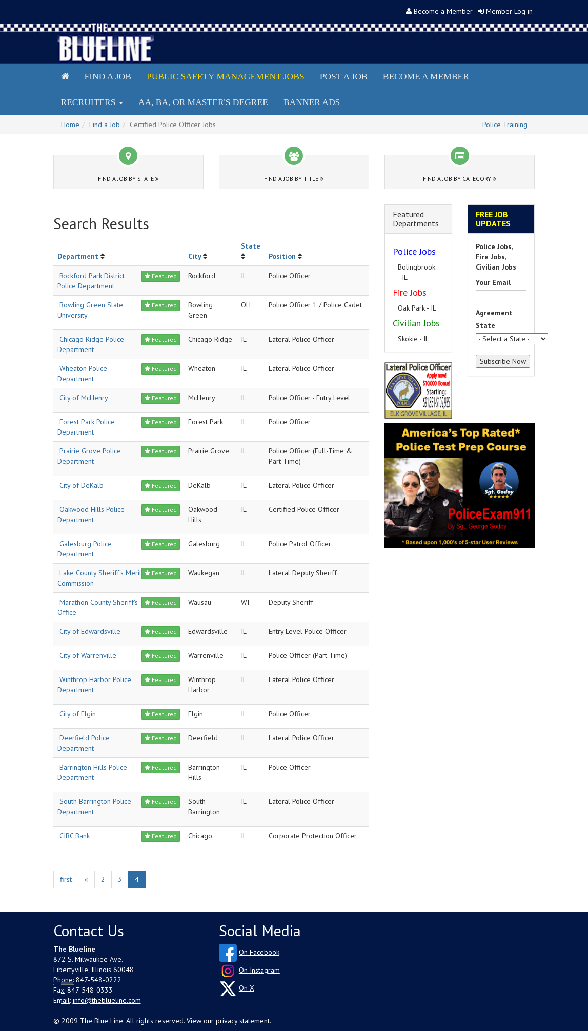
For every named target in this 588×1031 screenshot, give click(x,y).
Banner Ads (311, 102)
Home (70, 124)
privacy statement (243, 1020)
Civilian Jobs (416, 323)
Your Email (493, 282)
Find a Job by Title (293, 178)
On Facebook (259, 952)
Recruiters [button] (92, 102)
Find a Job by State (128, 178)
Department (77, 256)
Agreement (494, 312)
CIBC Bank (74, 835)
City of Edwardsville (89, 631)
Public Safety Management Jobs (226, 76)
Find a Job (108, 76)
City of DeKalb (81, 485)
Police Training (505, 124)
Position (282, 256)
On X (246, 988)
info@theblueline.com (107, 1000)
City (194, 256)
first (66, 879)
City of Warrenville (87, 655)
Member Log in (509, 11)
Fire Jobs (410, 292)
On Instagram (259, 970)
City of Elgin (77, 713)
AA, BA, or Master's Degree (203, 102)
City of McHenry (83, 397)
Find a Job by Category (459, 178)
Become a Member (443, 11)
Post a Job (344, 76)
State (250, 246)
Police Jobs (414, 251)
